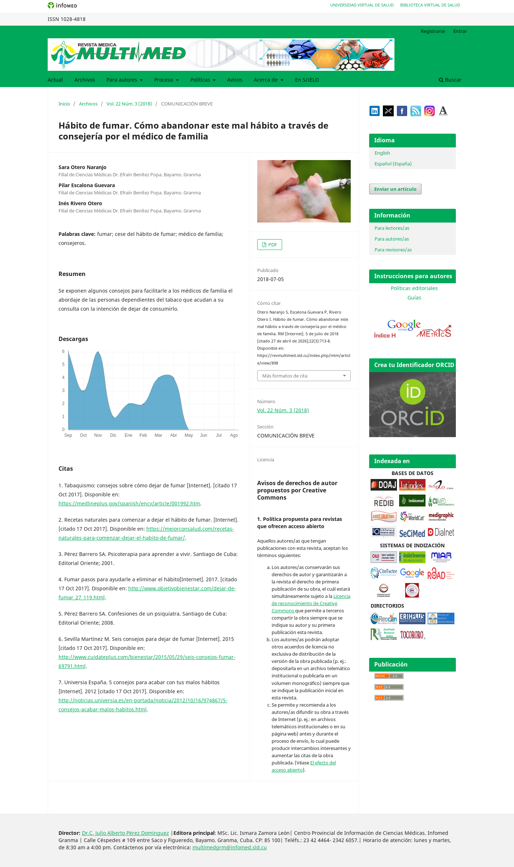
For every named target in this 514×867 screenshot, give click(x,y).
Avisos (234, 79)
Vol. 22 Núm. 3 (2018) (129, 103)
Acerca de (266, 79)
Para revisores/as (393, 249)
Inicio (64, 103)
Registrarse (433, 31)
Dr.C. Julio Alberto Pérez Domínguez (125, 832)
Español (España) (393, 163)
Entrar (460, 31)
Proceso (164, 79)
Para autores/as (392, 239)
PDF (272, 244)
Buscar (450, 79)
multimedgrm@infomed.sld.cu (230, 847)
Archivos (84, 79)
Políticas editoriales (414, 288)
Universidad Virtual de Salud (362, 5)
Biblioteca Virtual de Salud (430, 5)
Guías (414, 297)
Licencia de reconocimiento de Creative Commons (311, 603)
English (382, 153)
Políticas (201, 79)
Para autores (123, 79)
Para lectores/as (392, 228)
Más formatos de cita (284, 375)
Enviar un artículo (395, 189)
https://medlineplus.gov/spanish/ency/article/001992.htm (129, 503)
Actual (55, 79)
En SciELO (307, 79)
